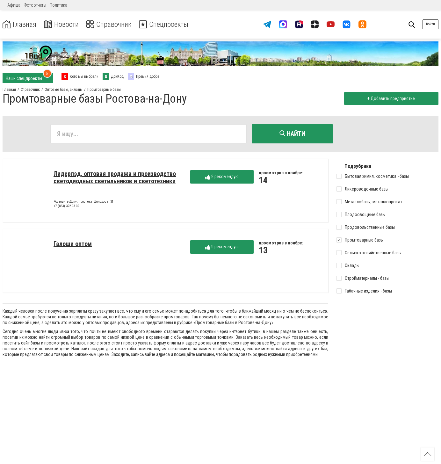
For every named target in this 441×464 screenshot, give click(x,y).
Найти (292, 134)
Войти (430, 24)
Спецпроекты (170, 24)
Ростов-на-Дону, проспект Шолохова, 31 (83, 202)
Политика (58, 5)
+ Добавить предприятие (390, 98)
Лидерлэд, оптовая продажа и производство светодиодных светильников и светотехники (115, 177)
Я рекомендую (222, 177)
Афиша (13, 5)
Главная (20, 24)
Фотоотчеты (35, 5)
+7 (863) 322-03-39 (66, 207)
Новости (63, 24)
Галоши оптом (73, 244)
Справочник (112, 24)
